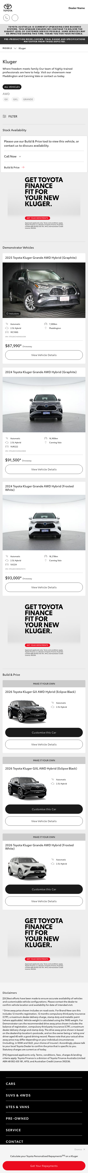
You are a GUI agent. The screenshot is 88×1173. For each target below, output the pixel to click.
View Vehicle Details (44, 355)
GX (6, 99)
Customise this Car (44, 732)
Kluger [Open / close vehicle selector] (14, 48)
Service (13, 1129)
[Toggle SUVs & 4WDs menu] (76, 1095)
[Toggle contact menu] (76, 1118)
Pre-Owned (17, 1118)
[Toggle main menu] (81, 18)
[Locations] (15, 18)
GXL (15, 99)
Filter (12, 116)
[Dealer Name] (7, 8)
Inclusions (14, 313)
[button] (14, 167)
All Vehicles (12, 86)
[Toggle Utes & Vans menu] (76, 1106)
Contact (14, 1141)
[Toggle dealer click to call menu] (6, 18)
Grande (28, 99)
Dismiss (78, 1149)
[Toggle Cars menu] (76, 1083)
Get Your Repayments (44, 1165)
